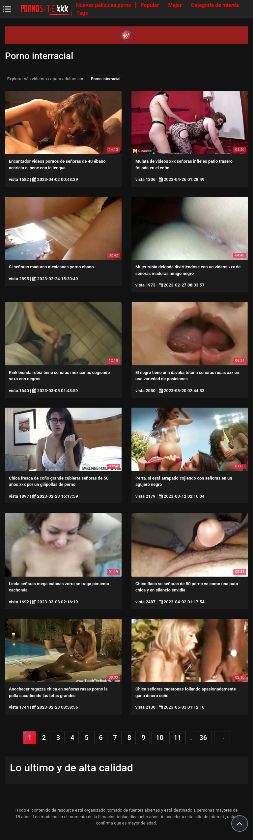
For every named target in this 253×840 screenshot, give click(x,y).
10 (159, 738)
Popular (150, 5)
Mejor (175, 5)
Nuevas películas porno (104, 5)
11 (178, 738)
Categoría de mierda (215, 5)
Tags (82, 13)
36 (203, 738)
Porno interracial (105, 79)
